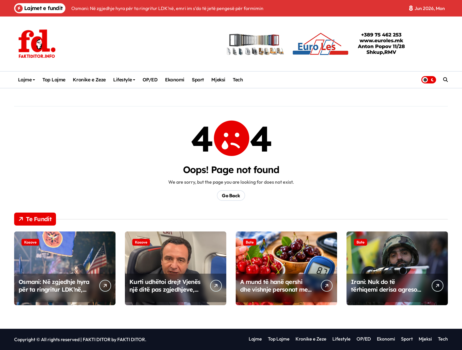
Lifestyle (124, 80)
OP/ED (150, 80)
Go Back (231, 195)
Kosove (30, 242)
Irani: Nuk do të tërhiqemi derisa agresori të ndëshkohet (386, 289)
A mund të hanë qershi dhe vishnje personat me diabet (274, 289)
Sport (198, 80)
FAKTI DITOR (96, 339)
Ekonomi (174, 80)
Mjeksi (218, 80)
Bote (250, 242)
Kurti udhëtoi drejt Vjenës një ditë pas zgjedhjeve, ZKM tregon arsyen (164, 289)
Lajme (26, 80)
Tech (238, 80)
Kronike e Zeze (89, 80)
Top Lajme (53, 80)
